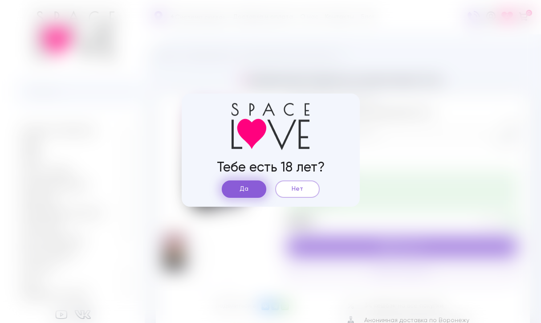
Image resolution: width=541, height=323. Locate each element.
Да (244, 189)
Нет (297, 189)
